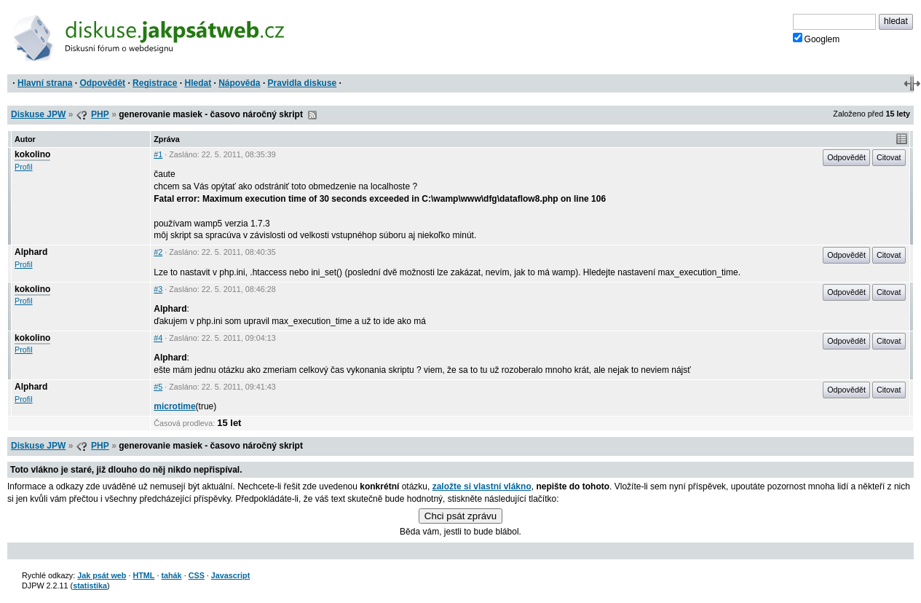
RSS (312, 115)
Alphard (31, 252)
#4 (158, 338)
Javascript (230, 575)
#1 (158, 154)
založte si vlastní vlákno (481, 486)
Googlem (816, 38)
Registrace (155, 83)
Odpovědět (102, 83)
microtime (174, 406)
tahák (171, 575)
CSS (197, 575)
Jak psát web (101, 575)
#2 (158, 252)
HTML (143, 575)
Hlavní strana (44, 83)
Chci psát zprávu (460, 516)
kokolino (32, 154)
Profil (24, 166)
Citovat (889, 157)
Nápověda (239, 83)
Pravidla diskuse (302, 83)
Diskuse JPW (38, 114)
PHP (100, 114)
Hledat (197, 83)
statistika (90, 585)
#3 (158, 289)
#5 (158, 386)
